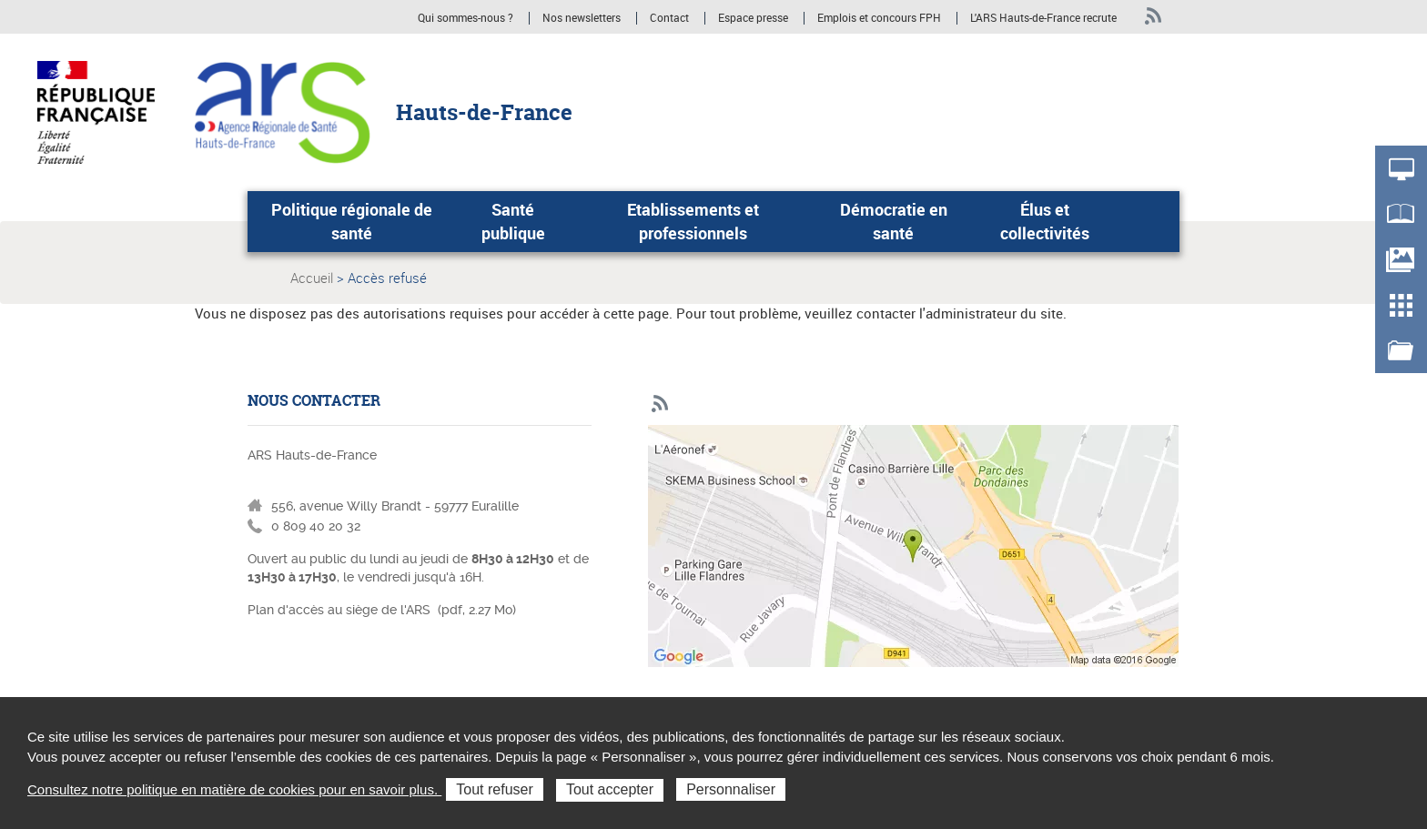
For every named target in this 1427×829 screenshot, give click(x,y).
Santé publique (513, 221)
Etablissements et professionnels (693, 221)
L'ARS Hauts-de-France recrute (1043, 18)
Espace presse (753, 18)
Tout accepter (609, 789)
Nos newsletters (581, 18)
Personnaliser (730, 789)
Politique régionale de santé (351, 221)
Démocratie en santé (893, 221)
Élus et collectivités (1044, 221)
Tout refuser (494, 789)
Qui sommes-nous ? (465, 18)
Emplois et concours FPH (880, 18)
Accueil (311, 277)
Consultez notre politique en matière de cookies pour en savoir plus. (234, 789)
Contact (669, 18)
